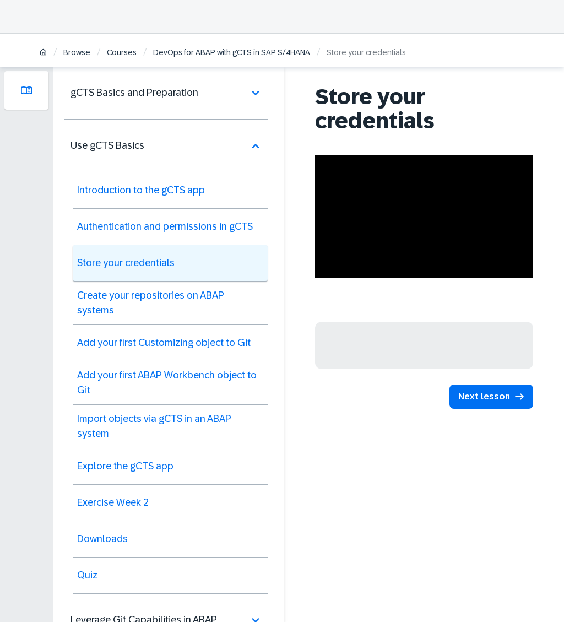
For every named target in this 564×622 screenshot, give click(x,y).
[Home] (43, 53)
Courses (122, 52)
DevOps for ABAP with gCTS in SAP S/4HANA (231, 52)
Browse (76, 52)
